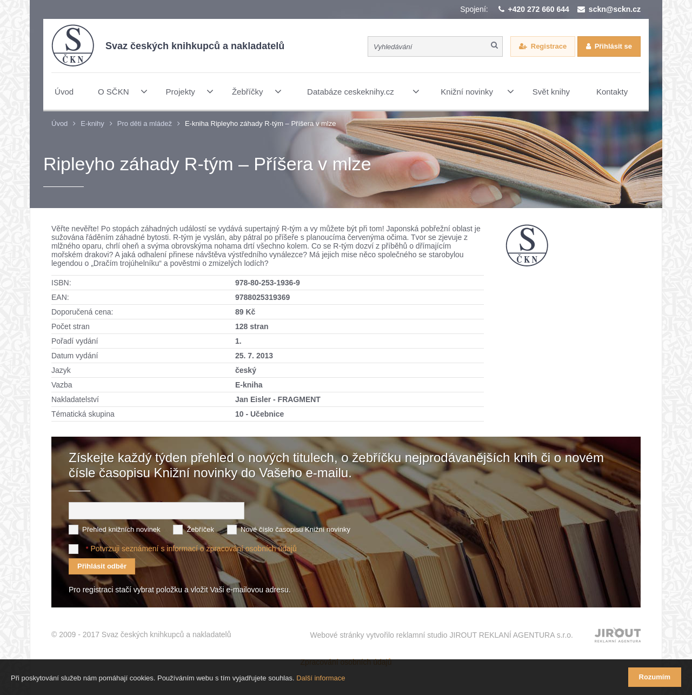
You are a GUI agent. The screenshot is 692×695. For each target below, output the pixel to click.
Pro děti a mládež (144, 123)
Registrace (549, 46)
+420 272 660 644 (538, 9)
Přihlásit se (613, 46)
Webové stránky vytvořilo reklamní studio (441, 635)
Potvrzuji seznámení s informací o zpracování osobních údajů (193, 548)
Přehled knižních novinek (121, 529)
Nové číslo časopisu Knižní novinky (295, 529)
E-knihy (92, 123)
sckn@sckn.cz (615, 9)
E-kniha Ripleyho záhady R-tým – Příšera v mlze (260, 123)
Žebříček (200, 529)
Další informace (320, 678)
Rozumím (655, 677)
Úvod (59, 123)
